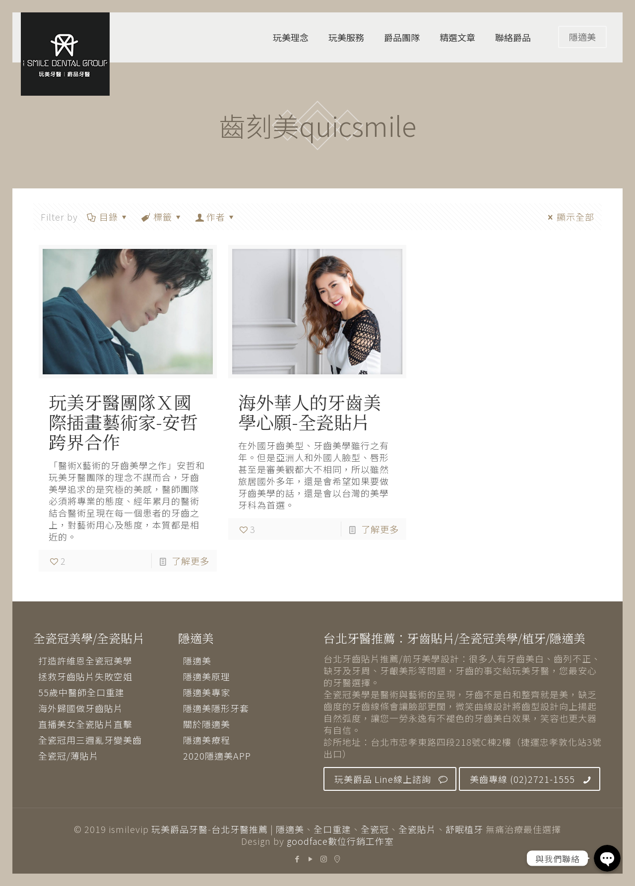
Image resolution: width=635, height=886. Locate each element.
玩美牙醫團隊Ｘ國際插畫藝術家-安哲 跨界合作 (123, 421)
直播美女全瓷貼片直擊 (85, 723)
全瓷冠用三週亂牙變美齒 (90, 739)
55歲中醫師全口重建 (81, 692)
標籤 (162, 216)
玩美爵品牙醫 (179, 829)
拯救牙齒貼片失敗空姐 (85, 676)
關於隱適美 (206, 723)
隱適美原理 (206, 676)
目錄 (107, 216)
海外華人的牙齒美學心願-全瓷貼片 (309, 411)
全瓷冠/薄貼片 (68, 755)
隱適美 (582, 36)
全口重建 (332, 829)
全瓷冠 (375, 829)
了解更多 (190, 560)
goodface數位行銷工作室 (340, 840)
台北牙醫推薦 (239, 829)
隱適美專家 (206, 692)
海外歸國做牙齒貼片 (80, 708)
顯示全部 (569, 216)
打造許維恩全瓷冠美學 (85, 660)
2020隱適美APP (217, 755)
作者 (215, 216)
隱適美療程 (206, 739)
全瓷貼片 (417, 829)
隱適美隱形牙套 (216, 708)
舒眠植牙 (464, 829)
